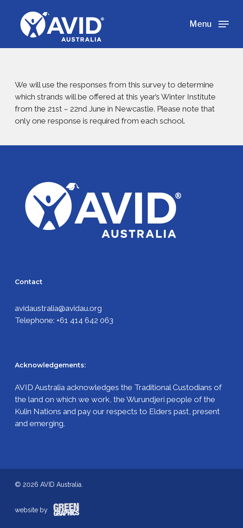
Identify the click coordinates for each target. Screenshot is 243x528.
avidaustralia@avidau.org (58, 308)
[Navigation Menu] (209, 23)
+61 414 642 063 (84, 320)
